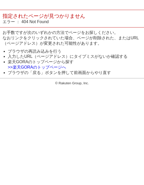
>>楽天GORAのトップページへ (37, 67)
